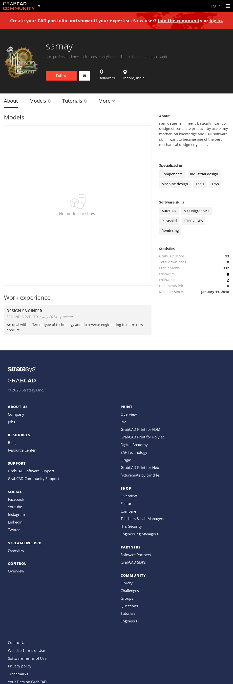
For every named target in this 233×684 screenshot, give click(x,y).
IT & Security (131, 526)
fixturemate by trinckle (140, 475)
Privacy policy (19, 665)
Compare (128, 511)
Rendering (170, 230)
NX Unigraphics (196, 210)
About (11, 100)
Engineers (129, 620)
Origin (126, 459)
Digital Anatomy (134, 444)
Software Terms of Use (27, 658)
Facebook (16, 499)
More (106, 100)
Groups (127, 598)
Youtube (15, 506)
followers (107, 74)
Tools (199, 184)
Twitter (14, 529)
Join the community (180, 20)
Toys (215, 184)
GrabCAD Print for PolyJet (142, 436)
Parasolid (169, 220)
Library (127, 582)
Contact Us (17, 642)
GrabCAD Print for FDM (140, 429)
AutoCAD (169, 210)
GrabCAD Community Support (33, 478)
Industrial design (204, 174)
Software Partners (136, 554)
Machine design (175, 184)
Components (172, 174)
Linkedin (15, 522)
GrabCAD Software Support (31, 470)
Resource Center (22, 450)
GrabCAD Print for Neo (140, 467)
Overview (16, 550)
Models (40, 100)
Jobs (11, 421)
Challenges (130, 590)
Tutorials (74, 100)
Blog (12, 442)
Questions (129, 605)
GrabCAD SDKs (133, 562)
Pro (124, 421)
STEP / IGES (193, 220)
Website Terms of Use (26, 650)
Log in (216, 6)
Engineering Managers (139, 533)
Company (16, 414)
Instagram (16, 514)
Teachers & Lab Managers (142, 518)
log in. (216, 20)
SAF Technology (134, 452)
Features (128, 503)
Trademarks (18, 673)
